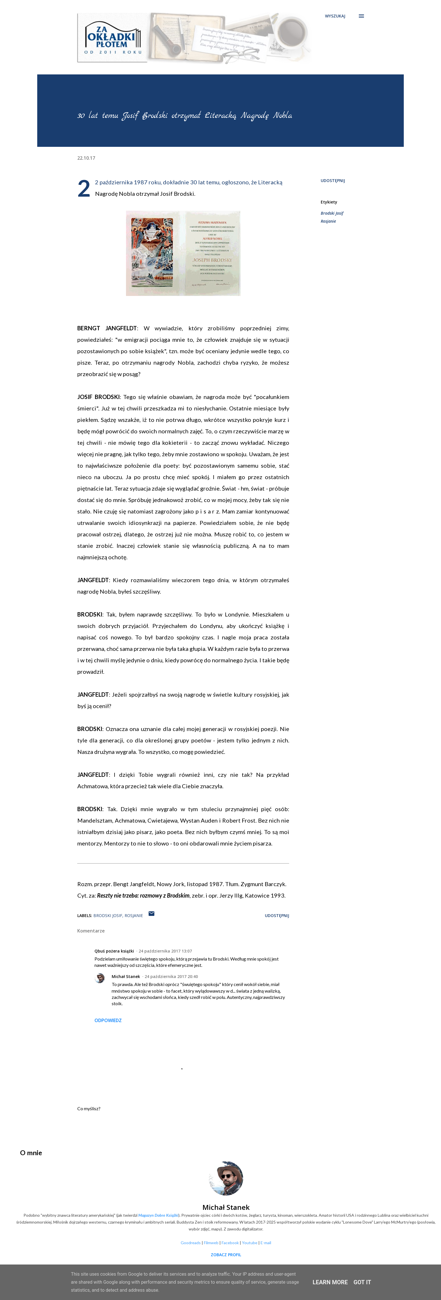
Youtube (249, 1242)
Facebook (230, 1242)
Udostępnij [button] (333, 180)
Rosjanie (328, 221)
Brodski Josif (332, 213)
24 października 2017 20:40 (171, 976)
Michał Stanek (126, 976)
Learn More (330, 1282)
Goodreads (191, 1242)
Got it (362, 1282)
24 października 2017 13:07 (165, 951)
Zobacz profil (226, 1254)
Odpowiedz (108, 1020)
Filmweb (211, 1242)
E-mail (266, 1242)
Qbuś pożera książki (114, 951)
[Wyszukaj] (335, 16)
